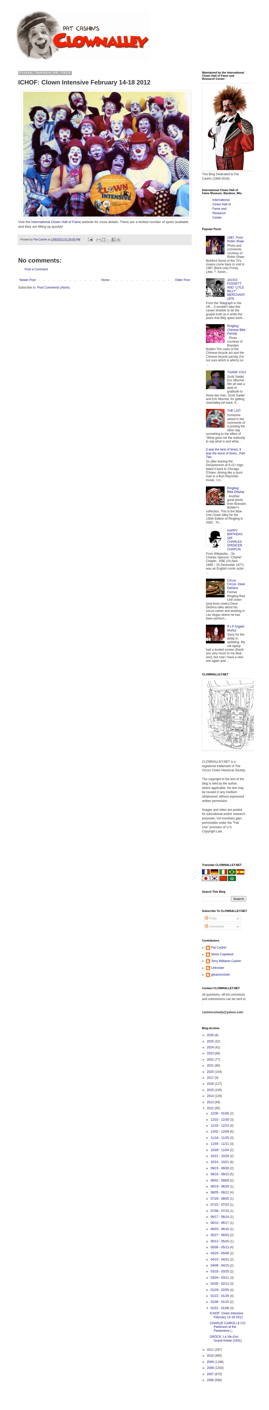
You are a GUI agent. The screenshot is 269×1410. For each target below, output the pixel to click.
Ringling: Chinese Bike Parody (236, 329)
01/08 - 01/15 (220, 1302)
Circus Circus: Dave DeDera (236, 584)
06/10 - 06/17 (220, 1223)
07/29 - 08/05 (220, 1198)
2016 (211, 1084)
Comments (214, 926)
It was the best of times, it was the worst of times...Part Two (225, 453)
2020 (211, 1072)
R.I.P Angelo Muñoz (236, 628)
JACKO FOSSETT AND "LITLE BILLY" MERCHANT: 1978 (236, 289)
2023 (211, 1053)
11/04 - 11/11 (220, 1144)
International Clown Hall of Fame (56, 222)
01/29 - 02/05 (220, 1290)
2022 (211, 1059)
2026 (211, 1035)
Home (105, 280)
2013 (211, 1102)
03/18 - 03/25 (220, 1271)
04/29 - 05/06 (220, 1253)
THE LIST (234, 411)
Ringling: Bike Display (235, 490)
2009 (211, 1362)
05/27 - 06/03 (220, 1235)
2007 (211, 1374)
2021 (211, 1065)
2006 (211, 1380)
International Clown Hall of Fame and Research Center (221, 208)
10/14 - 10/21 (220, 1162)
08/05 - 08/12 (220, 1192)
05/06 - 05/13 (220, 1247)
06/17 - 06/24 (220, 1217)
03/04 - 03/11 (220, 1278)
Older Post (182, 280)
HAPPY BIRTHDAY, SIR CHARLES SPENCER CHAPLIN (235, 540)
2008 (211, 1368)
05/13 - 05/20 (220, 1241)
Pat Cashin (218, 947)
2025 (211, 1041)
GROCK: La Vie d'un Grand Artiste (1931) (226, 1338)
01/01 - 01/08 (220, 1308)
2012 (211, 1108)
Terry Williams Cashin (226, 961)
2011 (211, 1350)
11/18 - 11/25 (220, 1138)
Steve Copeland (222, 954)
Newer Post (27, 280)
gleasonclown (220, 974)
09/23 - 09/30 (220, 1168)
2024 (211, 1047)
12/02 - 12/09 (220, 1131)
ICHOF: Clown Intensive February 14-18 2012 (226, 1315)
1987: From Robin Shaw (235, 239)
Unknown (217, 968)
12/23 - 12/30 (220, 1119)
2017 (211, 1078)
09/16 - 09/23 (220, 1174)
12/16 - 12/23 (220, 1125)
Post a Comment (36, 269)
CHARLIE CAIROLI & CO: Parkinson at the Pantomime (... (228, 1327)
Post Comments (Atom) (53, 287)
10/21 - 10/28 (220, 1156)
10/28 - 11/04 (220, 1150)
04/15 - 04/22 (220, 1259)
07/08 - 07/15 (220, 1211)
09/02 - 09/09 (220, 1180)
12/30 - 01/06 (220, 1113)
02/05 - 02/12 (220, 1283)
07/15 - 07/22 (220, 1204)
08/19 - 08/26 (220, 1186)
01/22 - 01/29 (220, 1296)
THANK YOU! (236, 372)
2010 (211, 1355)
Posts (211, 918)
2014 (211, 1096)
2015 (211, 1090)
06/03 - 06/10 (220, 1229)
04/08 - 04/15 (220, 1265)
